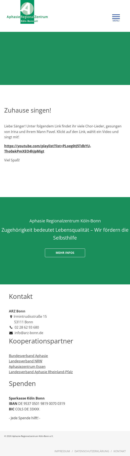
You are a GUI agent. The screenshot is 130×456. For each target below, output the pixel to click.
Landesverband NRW (25, 361)
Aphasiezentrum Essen (27, 366)
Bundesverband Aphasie (28, 355)
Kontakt (119, 451)
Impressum (62, 451)
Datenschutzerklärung (92, 451)
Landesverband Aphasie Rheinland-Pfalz (41, 372)
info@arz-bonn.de (28, 332)
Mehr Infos (65, 253)
